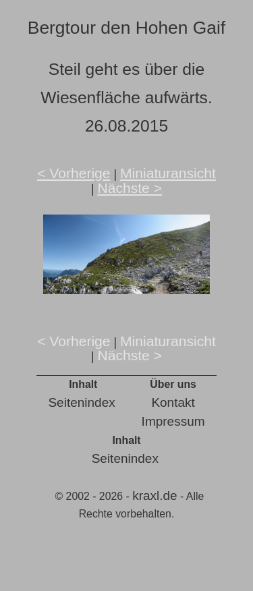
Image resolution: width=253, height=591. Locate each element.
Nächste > (129, 188)
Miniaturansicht (168, 173)
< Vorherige (74, 173)
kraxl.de (154, 495)
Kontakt (172, 402)
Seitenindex (81, 402)
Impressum (173, 421)
